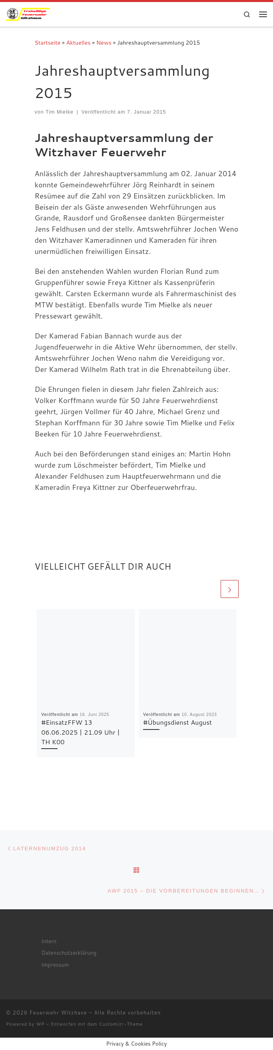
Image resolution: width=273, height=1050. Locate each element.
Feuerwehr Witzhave (58, 1012)
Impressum (55, 964)
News (104, 42)
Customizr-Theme (121, 1024)
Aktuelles (78, 42)
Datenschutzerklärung (68, 952)
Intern (48, 941)
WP (40, 1024)
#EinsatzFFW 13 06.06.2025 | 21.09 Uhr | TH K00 (80, 732)
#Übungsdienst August (177, 722)
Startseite (48, 42)
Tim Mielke (60, 112)
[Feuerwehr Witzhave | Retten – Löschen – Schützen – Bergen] (28, 13)
